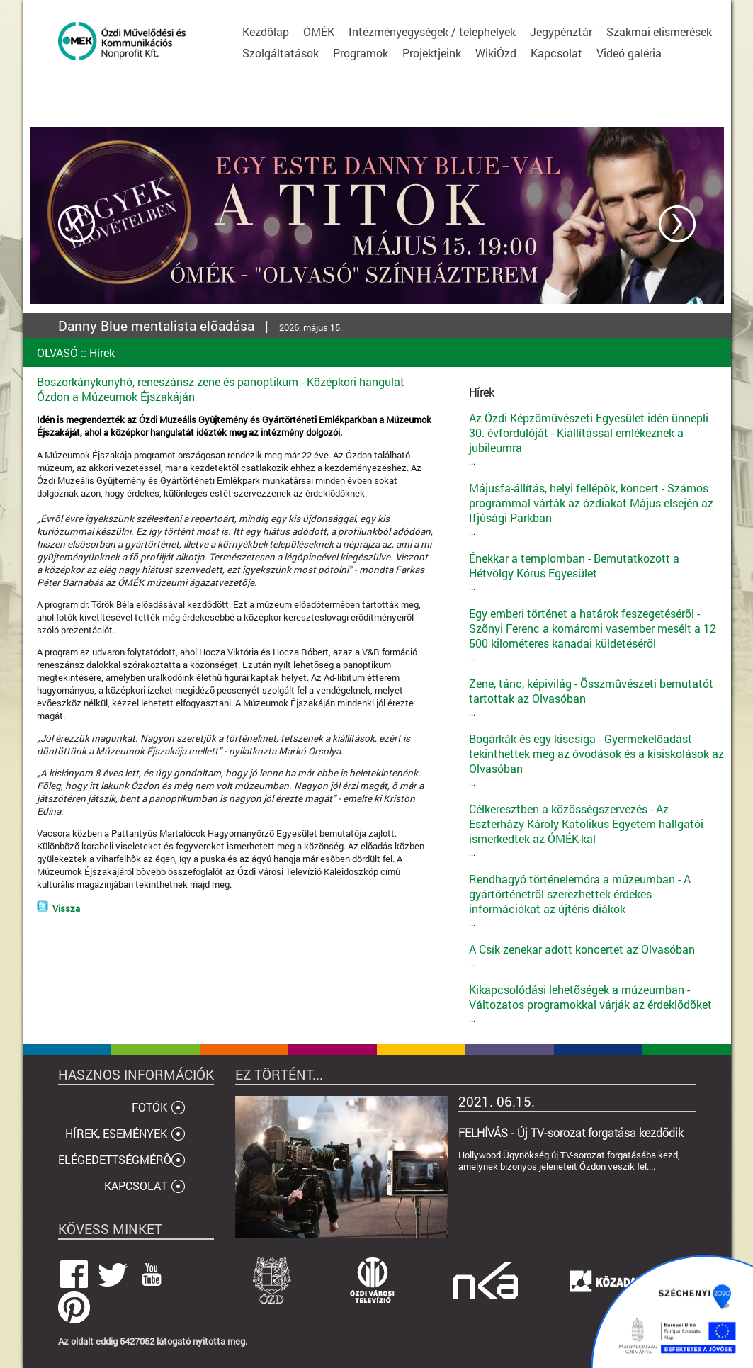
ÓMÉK (318, 31)
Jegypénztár (561, 31)
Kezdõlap (265, 31)
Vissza (66, 908)
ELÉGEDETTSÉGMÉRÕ (114, 1159)
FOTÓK (149, 1107)
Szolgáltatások (280, 52)
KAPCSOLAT (135, 1185)
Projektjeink (431, 52)
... (596, 439)
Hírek (102, 352)
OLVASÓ (57, 352)
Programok (360, 52)
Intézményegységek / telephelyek (432, 31)
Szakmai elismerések (659, 31)
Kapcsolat (556, 52)
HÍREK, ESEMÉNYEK (116, 1133)
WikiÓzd (495, 52)
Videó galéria (629, 52)
